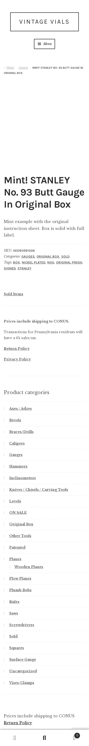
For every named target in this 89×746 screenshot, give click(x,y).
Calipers (17, 415)
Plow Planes (20, 551)
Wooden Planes (28, 539)
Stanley (24, 241)
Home (10, 67)
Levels (15, 473)
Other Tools (20, 508)
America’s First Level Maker (38, 715)
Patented (17, 520)
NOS (50, 235)
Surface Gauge (22, 632)
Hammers (18, 439)
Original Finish (69, 235)
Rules (14, 574)
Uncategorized (23, 643)
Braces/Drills (21, 404)
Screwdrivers (21, 597)
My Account (15, 738)
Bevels (15, 392)
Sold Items (13, 266)
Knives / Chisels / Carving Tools (38, 462)
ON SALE (18, 485)
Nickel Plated (33, 235)
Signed (10, 241)
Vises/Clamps (21, 655)
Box (16, 235)
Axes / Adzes (20, 381)
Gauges (23, 67)
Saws (13, 585)
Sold (65, 229)
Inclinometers (22, 450)
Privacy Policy (17, 331)
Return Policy (17, 321)
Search (44, 738)
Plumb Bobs (20, 562)
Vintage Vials (44, 21)
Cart (69, 735)
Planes (15, 531)
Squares (16, 620)
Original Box (48, 229)
